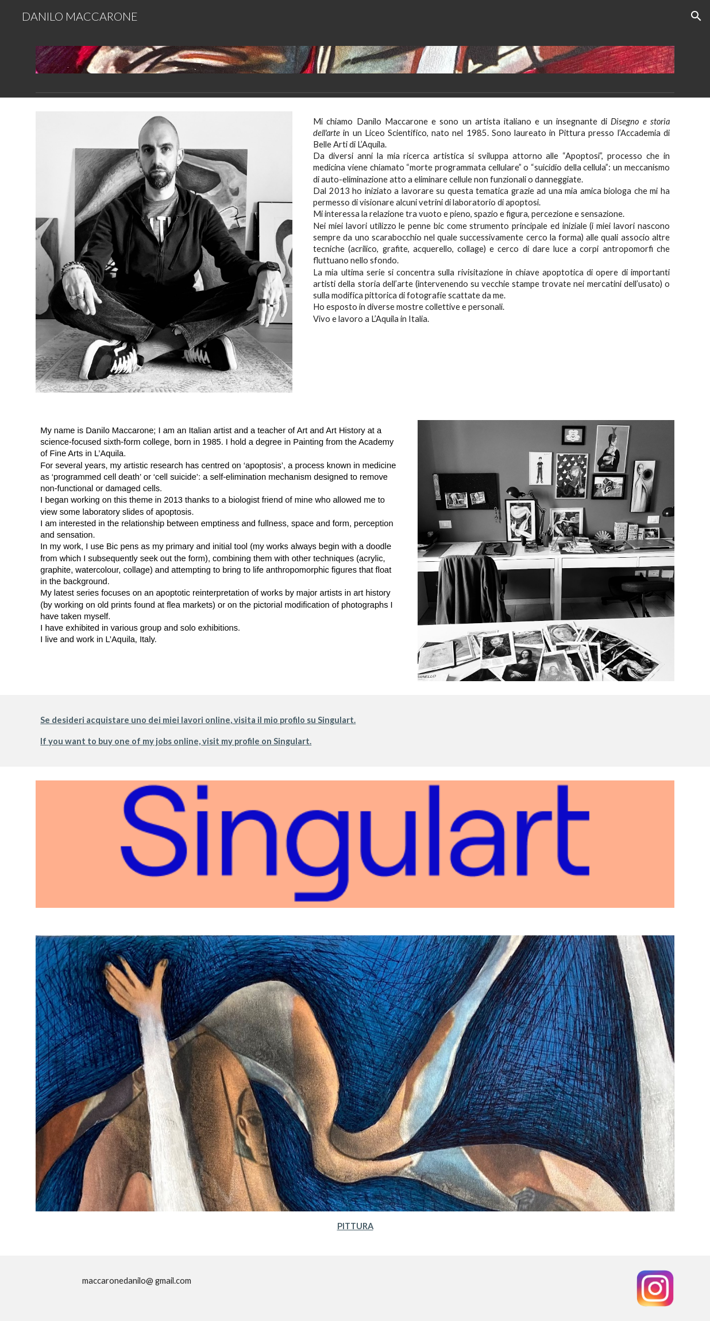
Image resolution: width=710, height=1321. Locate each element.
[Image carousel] (355, 59)
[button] (696, 16)
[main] (491, 220)
